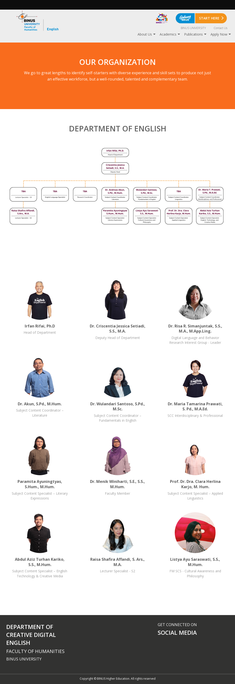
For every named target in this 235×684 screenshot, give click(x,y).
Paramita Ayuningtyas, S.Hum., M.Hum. (40, 467)
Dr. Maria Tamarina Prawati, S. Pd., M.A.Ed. (195, 390)
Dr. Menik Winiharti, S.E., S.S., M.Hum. (118, 467)
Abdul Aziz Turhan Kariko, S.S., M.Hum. (40, 545)
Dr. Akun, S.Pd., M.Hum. (40, 390)
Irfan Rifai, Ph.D (40, 312)
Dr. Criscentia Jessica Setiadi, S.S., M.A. (118, 312)
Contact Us (220, 28)
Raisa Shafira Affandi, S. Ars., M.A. (118, 545)
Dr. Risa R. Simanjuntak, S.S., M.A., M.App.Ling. (195, 312)
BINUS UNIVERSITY (193, 28)
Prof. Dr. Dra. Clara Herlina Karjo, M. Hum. (195, 467)
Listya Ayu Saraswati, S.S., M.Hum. (195, 545)
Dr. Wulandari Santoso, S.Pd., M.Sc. (118, 390)
